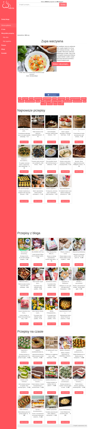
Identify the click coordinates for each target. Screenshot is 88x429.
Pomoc (3, 45)
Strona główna (6, 25)
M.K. (86, 425)
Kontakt (4, 53)
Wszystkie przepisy (7, 33)
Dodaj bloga (5, 19)
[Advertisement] (52, 20)
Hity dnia (4, 37)
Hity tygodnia (6, 41)
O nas (3, 29)
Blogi (3, 49)
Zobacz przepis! (24, 142)
